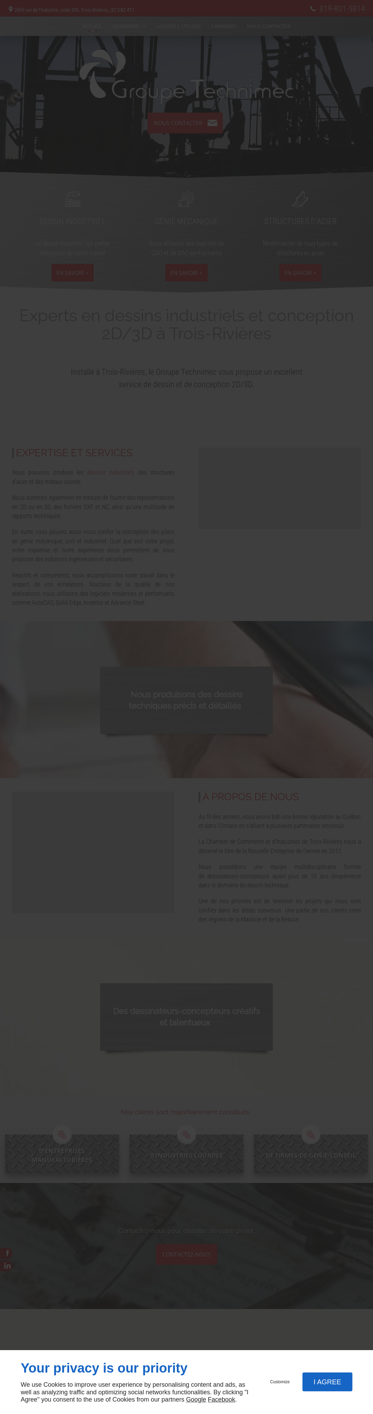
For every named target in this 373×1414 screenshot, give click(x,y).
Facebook (221, 1399)
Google (196, 1399)
